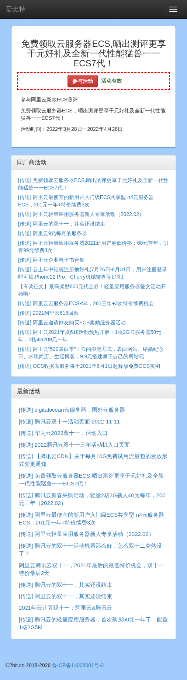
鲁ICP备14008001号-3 (78, 665)
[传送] (24, 180)
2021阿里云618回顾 (56, 313)
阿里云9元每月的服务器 (60, 233)
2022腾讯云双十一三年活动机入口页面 (82, 445)
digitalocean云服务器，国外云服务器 (80, 410)
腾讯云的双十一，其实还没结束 (73, 585)
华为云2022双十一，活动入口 (71, 433)
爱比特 (15, 9)
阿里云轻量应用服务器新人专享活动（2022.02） (89, 214)
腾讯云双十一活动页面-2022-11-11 (77, 421)
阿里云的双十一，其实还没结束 (69, 224)
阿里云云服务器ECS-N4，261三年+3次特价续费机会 (93, 303)
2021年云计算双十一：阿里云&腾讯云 (65, 607)
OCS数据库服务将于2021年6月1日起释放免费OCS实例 (96, 366)
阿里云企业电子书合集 (58, 260)
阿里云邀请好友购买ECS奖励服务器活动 (79, 322)
